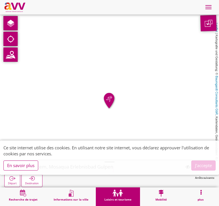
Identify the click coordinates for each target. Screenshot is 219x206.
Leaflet (216, 27)
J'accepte (203, 165)
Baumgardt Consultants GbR (216, 95)
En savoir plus (21, 165)
